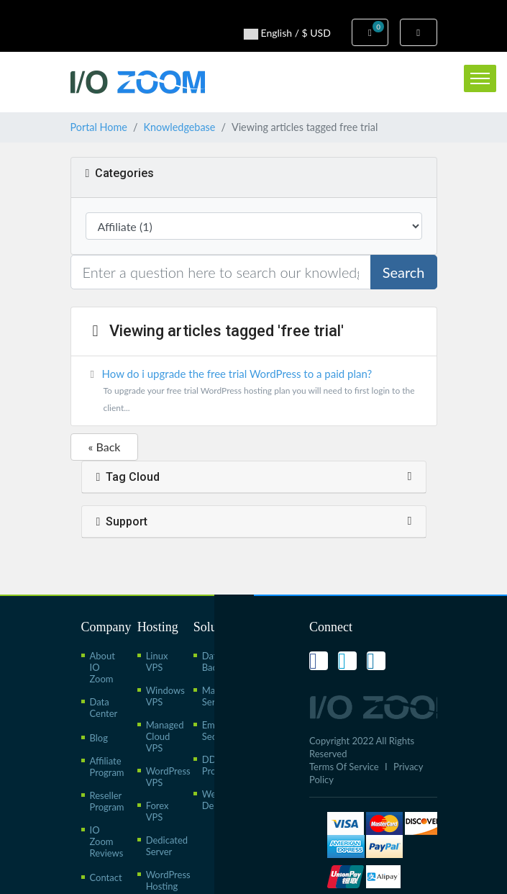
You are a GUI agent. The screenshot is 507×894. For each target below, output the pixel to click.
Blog (99, 738)
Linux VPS (157, 661)
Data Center (104, 707)
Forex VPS (157, 811)
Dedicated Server (167, 845)
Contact (106, 877)
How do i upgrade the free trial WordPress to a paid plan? (254, 392)
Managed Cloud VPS (165, 736)
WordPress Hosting (168, 880)
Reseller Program (107, 801)
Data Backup (217, 661)
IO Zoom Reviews (107, 841)
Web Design (216, 799)
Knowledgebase (179, 127)
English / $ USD (287, 33)
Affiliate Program (107, 766)
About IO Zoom (102, 667)
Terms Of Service (344, 766)
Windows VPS (165, 696)
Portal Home (98, 127)
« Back (104, 446)
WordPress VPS (168, 776)
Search (404, 272)
